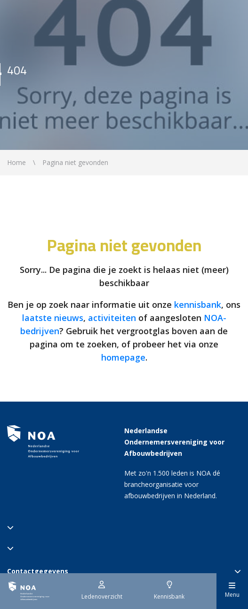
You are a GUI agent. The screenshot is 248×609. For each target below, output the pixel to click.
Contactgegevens (124, 571)
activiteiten (112, 317)
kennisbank (197, 304)
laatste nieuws (52, 317)
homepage (123, 357)
